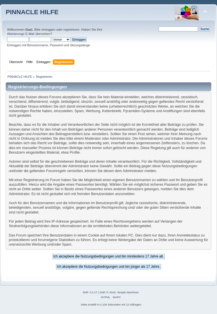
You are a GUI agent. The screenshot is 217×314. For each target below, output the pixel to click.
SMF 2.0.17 (90, 292)
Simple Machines (128, 292)
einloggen (48, 29)
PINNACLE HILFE (32, 12)
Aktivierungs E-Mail (20, 33)
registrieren (71, 29)
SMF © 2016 (108, 292)
